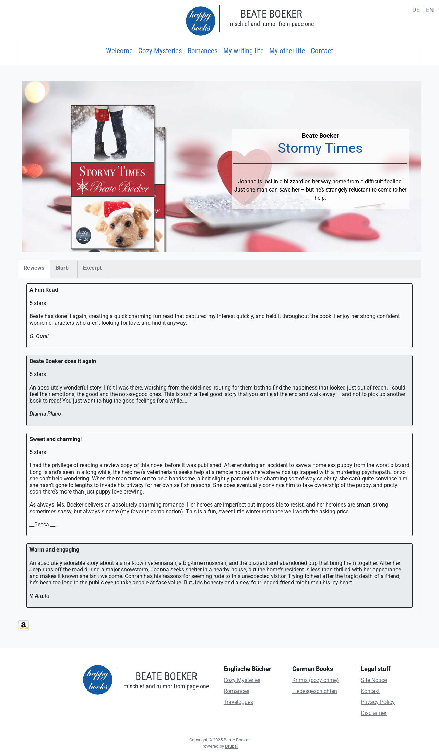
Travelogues (238, 702)
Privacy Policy (378, 702)
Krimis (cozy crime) (315, 680)
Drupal (231, 746)
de (416, 10)
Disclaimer (374, 713)
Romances (203, 51)
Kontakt (370, 691)
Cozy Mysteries (160, 51)
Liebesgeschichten (314, 691)
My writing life (243, 51)
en (430, 10)
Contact (322, 51)
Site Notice (374, 680)
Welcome (119, 51)
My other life (287, 51)
